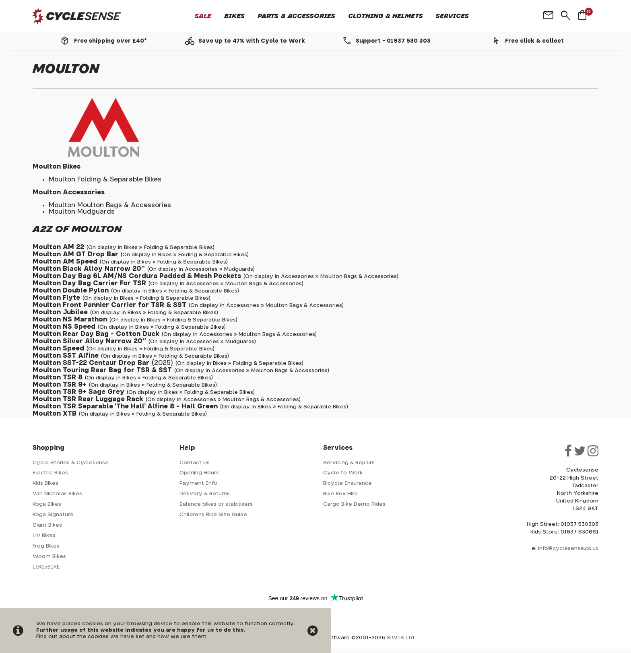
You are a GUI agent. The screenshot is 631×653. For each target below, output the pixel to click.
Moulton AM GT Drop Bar (75, 254)
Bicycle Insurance (347, 483)
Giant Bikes (47, 525)
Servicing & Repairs (349, 463)
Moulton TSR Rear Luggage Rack (88, 399)
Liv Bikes (44, 535)
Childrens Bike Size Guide (213, 514)
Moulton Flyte (56, 298)
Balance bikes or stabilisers (216, 504)
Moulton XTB (54, 413)
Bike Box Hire (340, 493)
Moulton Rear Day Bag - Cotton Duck (96, 334)
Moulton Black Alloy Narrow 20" (89, 269)
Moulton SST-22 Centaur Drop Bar (91, 363)
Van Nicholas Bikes (57, 493)
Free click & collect (534, 41)
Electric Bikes (50, 473)
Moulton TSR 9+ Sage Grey (78, 392)
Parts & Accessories (296, 16)
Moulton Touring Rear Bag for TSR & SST (102, 370)
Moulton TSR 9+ (60, 384)
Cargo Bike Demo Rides (354, 504)
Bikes (234, 16)
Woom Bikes (49, 556)
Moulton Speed (58, 348)
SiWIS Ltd (400, 638)
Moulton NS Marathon (70, 319)
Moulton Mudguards (82, 211)
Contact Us (194, 463)
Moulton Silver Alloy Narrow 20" (89, 341)
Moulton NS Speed (64, 326)
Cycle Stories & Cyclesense (71, 463)
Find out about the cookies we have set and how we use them (121, 636)
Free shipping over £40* (110, 41)
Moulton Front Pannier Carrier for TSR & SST (109, 305)
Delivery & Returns (204, 493)
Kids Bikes (45, 483)
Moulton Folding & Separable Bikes (105, 179)
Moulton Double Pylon (71, 290)
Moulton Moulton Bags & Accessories (110, 205)
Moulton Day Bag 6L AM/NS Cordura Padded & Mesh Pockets (137, 276)
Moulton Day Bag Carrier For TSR (89, 283)
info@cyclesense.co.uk (568, 548)
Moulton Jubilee (60, 312)
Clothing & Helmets (385, 16)
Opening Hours (199, 473)
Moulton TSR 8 (57, 377)
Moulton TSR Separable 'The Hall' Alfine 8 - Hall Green (125, 406)
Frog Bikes (46, 546)
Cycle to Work (343, 473)
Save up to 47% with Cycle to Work (251, 41)
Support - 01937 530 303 (393, 41)
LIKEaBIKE (46, 567)
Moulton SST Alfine (66, 355)
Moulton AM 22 (58, 247)
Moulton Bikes (56, 166)
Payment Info (198, 483)
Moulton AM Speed (65, 261)
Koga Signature (53, 514)
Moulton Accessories (69, 192)
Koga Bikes (47, 504)
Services (452, 16)
